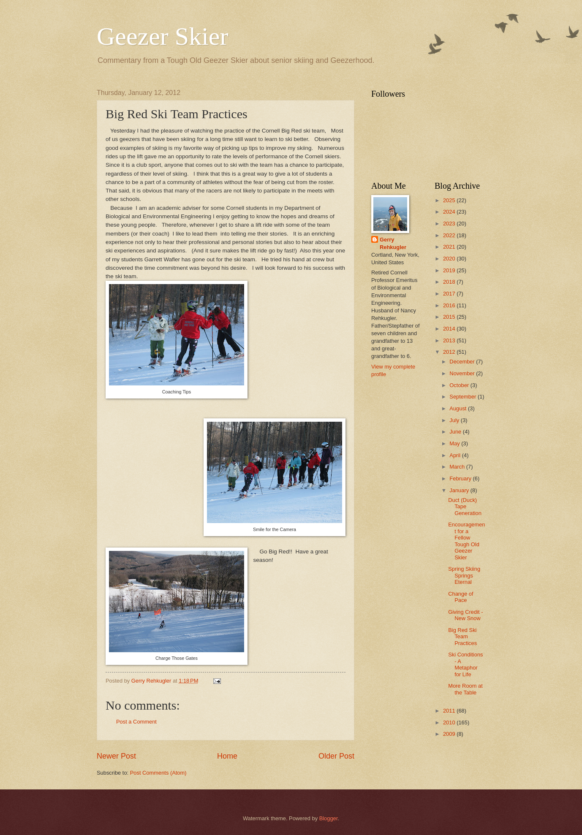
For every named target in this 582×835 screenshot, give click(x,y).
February (461, 478)
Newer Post (116, 756)
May (455, 443)
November (462, 373)
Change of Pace (460, 597)
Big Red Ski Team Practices (462, 636)
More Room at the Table (465, 689)
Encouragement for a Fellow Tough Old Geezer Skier (466, 540)
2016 (450, 305)
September (463, 396)
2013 (450, 340)
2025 (450, 200)
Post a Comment (136, 721)
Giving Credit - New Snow (465, 615)
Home (227, 756)
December (462, 361)
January (459, 490)
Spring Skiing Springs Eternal (464, 575)
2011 (450, 711)
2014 (450, 328)
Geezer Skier (162, 36)
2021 (450, 247)
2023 (450, 223)
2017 (450, 293)
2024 (450, 212)
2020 (450, 258)
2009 (450, 734)
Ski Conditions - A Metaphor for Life (465, 664)
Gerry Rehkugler (393, 243)
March (457, 467)
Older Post (336, 756)
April (455, 455)
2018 (450, 282)
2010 (450, 722)
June (456, 431)
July (454, 420)
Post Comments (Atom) (158, 773)
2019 (450, 270)
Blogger (328, 818)
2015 (450, 317)
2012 (450, 352)
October (459, 385)
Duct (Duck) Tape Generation (464, 506)
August (458, 408)
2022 (450, 235)
